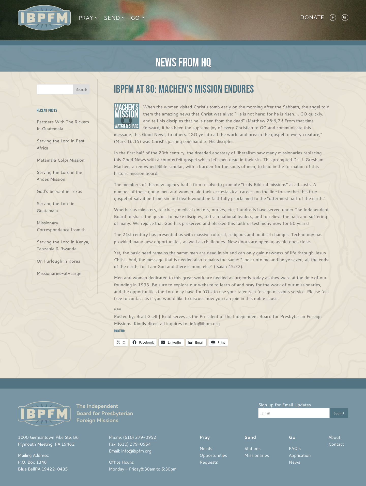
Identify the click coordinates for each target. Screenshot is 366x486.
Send (112, 18)
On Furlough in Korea (58, 261)
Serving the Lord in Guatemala (55, 206)
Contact (336, 444)
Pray (85, 18)
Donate (312, 18)
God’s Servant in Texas (59, 191)
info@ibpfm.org (136, 451)
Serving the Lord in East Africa (60, 144)
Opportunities (213, 455)
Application (300, 455)
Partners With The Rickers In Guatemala (63, 125)
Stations (252, 448)
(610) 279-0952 (139, 437)
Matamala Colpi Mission (60, 160)
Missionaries (256, 455)
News (294, 462)
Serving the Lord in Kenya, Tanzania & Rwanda (63, 245)
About (334, 437)
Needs (206, 448)
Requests (209, 462)
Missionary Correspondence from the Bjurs (62, 226)
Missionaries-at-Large (59, 273)
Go (135, 18)
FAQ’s (295, 448)
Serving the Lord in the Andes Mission (59, 175)
